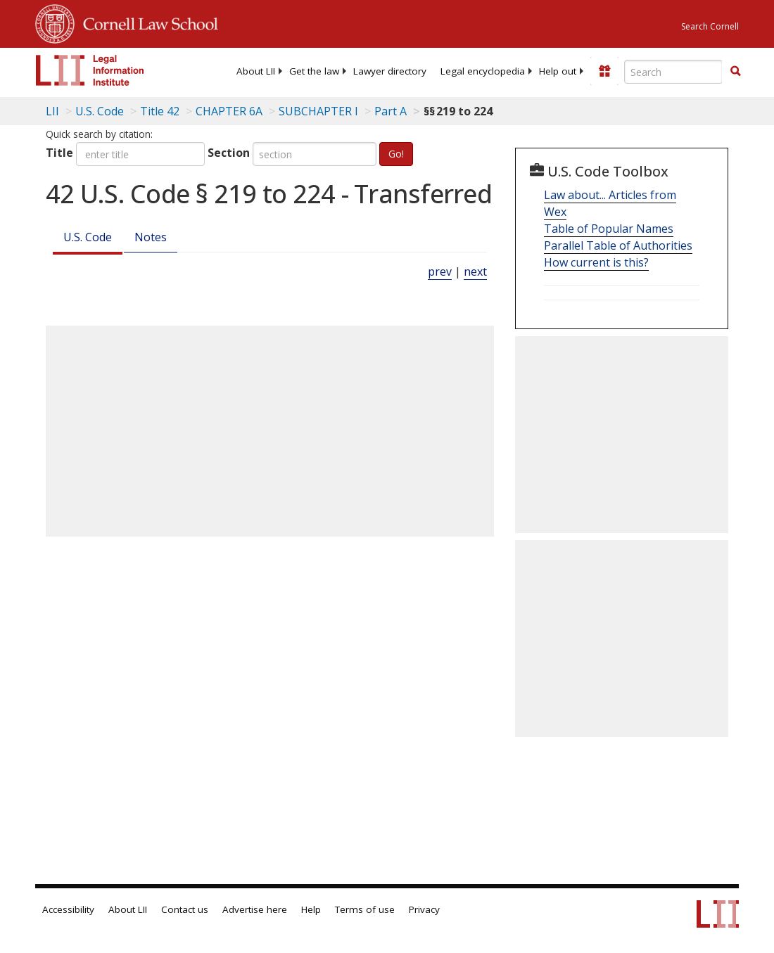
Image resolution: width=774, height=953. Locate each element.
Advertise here (254, 909)
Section (229, 152)
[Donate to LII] (604, 71)
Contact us (184, 909)
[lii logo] (90, 70)
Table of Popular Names (608, 228)
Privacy (424, 909)
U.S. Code (87, 237)
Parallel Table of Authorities (618, 245)
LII (52, 111)
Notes (150, 237)
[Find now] (735, 71)
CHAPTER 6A (229, 111)
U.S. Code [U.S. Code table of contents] (99, 111)
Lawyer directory (389, 71)
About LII (255, 71)
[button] (735, 71)
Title (59, 152)
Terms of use (365, 909)
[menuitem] (255, 71)
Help (311, 909)
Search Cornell (710, 26)
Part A (390, 111)
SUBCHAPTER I (318, 111)
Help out (557, 71)
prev (440, 271)
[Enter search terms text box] (673, 72)
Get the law (314, 71)
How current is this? (596, 262)
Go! (396, 153)
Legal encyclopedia (482, 71)
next (475, 271)
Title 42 (159, 111)
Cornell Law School (146, 22)
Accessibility (68, 909)
